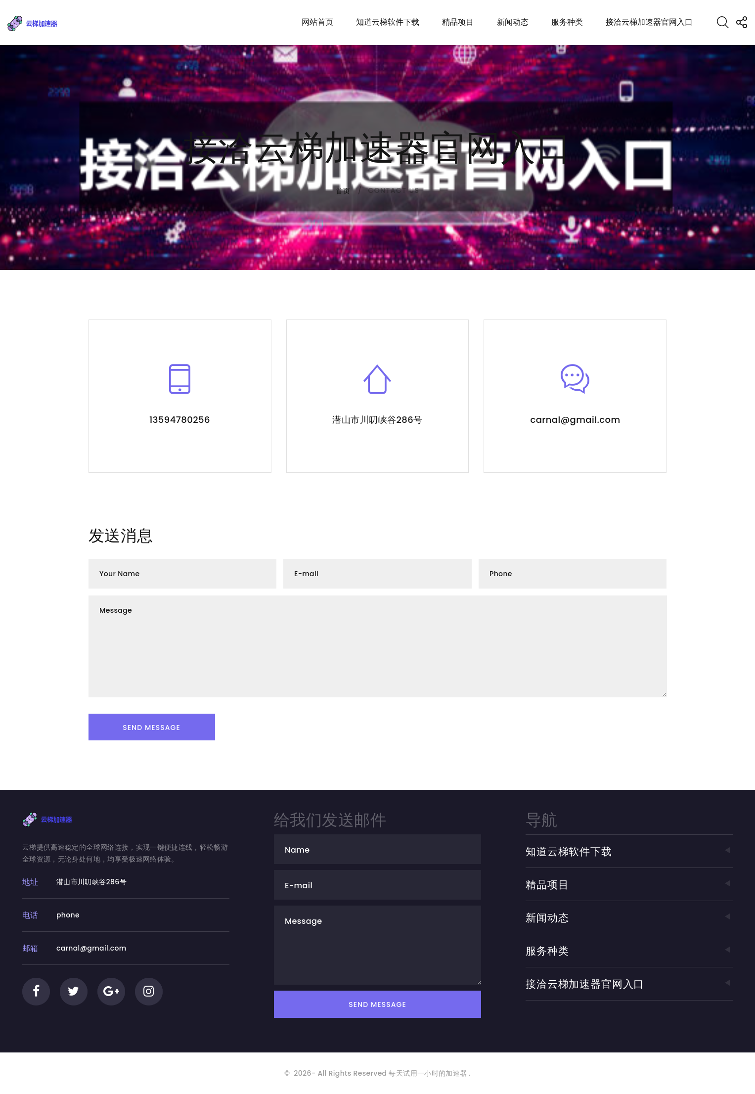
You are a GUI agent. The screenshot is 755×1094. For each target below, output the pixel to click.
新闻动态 (513, 22)
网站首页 (317, 22)
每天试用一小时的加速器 (428, 1073)
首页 (343, 191)
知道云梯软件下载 (387, 22)
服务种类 (567, 22)
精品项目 (458, 22)
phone (68, 915)
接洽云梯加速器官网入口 (649, 22)
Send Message (151, 727)
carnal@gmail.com (575, 419)
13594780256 (179, 419)
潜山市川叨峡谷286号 (377, 419)
